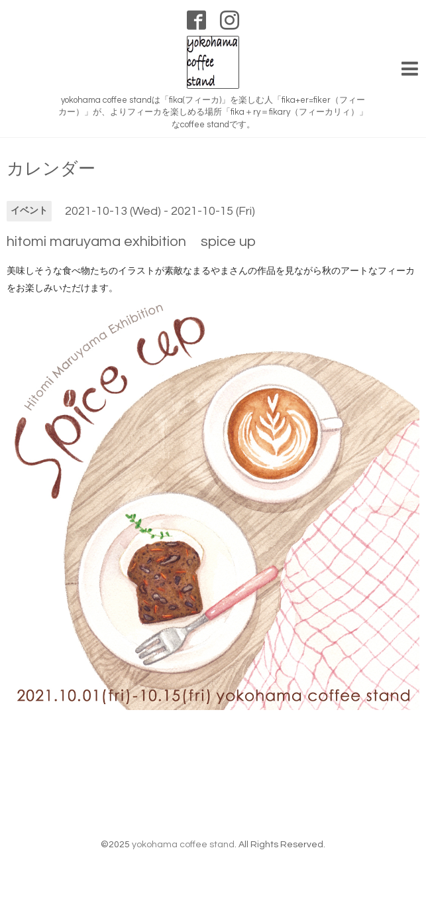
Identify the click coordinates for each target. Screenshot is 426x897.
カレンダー (51, 169)
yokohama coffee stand (183, 844)
